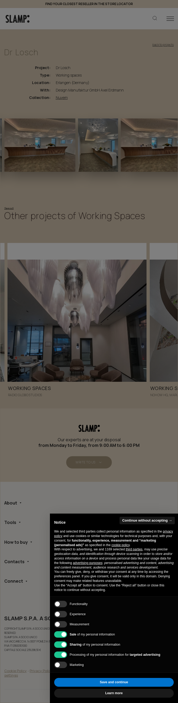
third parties (134, 549)
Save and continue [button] (114, 682)
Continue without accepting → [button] (147, 520)
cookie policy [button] (121, 545)
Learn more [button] (113, 693)
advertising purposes (87, 563)
